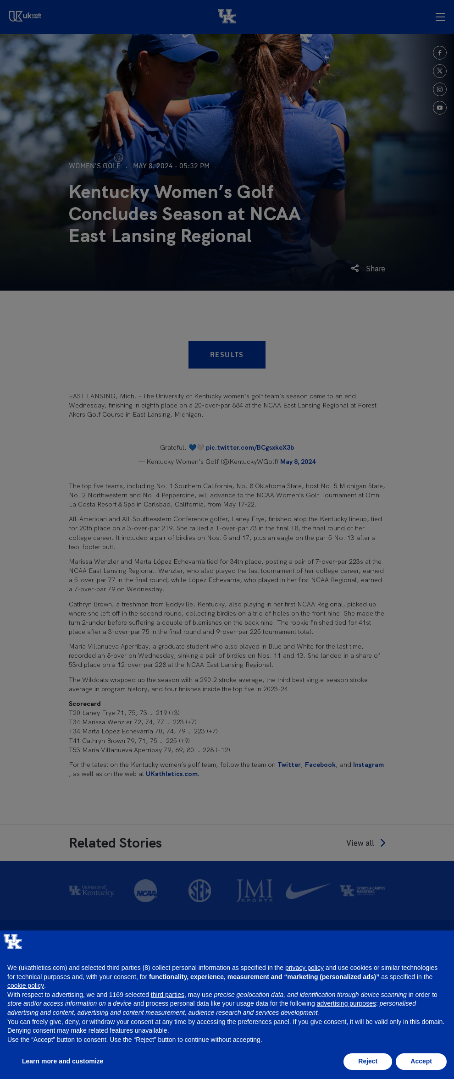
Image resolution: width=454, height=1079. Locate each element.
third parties (167, 994)
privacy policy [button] (304, 967)
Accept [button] (421, 1061)
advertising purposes (346, 1003)
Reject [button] (367, 1061)
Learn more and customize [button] (62, 1061)
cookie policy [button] (25, 985)
